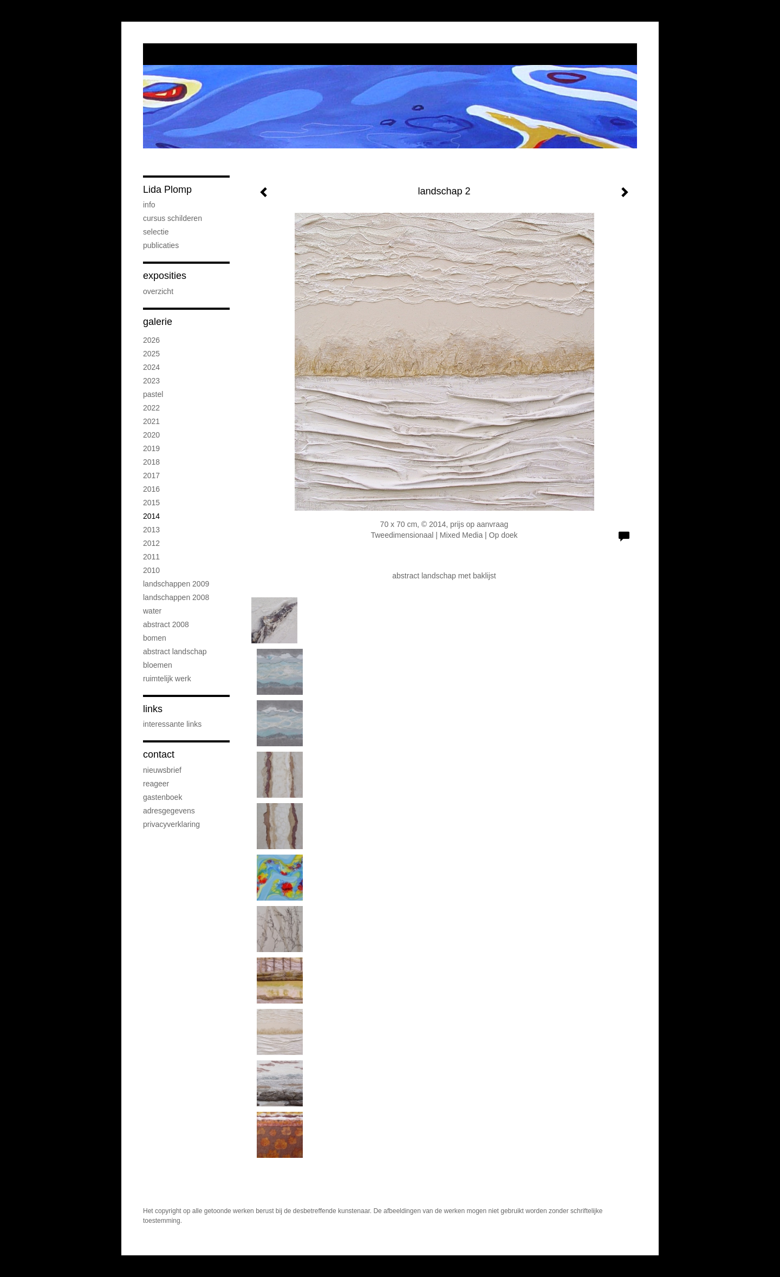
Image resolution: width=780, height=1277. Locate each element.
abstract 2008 (166, 624)
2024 (151, 367)
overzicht (158, 291)
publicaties (161, 245)
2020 (151, 435)
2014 (151, 516)
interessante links (172, 724)
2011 (151, 556)
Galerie (157, 321)
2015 (151, 502)
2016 (151, 489)
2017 (151, 475)
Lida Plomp (167, 189)
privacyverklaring (171, 824)
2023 (151, 380)
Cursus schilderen (172, 218)
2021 (151, 421)
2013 (151, 529)
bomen (154, 638)
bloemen (157, 665)
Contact (158, 754)
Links (152, 708)
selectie (155, 231)
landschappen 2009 (176, 583)
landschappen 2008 (176, 597)
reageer (156, 783)
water (152, 611)
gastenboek (162, 797)
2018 (151, 462)
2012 (151, 543)
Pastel (153, 394)
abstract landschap (175, 651)
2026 (151, 340)
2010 (151, 570)
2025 (151, 353)
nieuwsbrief (162, 770)
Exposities (164, 275)
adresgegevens (169, 810)
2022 (151, 407)
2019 (151, 448)
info (149, 204)
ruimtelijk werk (167, 678)
